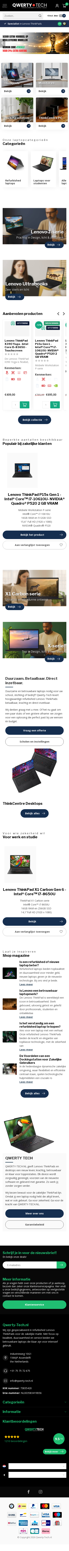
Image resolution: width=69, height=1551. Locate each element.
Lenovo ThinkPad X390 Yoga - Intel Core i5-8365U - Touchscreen (16, 345)
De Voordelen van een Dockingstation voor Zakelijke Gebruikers (40, 1059)
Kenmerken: (13, 368)
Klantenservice (34, 1304)
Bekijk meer (54, 1451)
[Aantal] (15, 404)
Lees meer (26, 984)
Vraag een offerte (34, 730)
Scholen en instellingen (34, 741)
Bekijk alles (35, 813)
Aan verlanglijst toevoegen (39, 545)
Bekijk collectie (35, 419)
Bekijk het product (42, 534)
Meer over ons (34, 1213)
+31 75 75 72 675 (20, 1370)
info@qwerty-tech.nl (21, 1380)
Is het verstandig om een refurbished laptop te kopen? (40, 1025)
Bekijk (45, 921)
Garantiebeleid (34, 1224)
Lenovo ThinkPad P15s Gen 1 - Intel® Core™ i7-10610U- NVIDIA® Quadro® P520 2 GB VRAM (47, 348)
